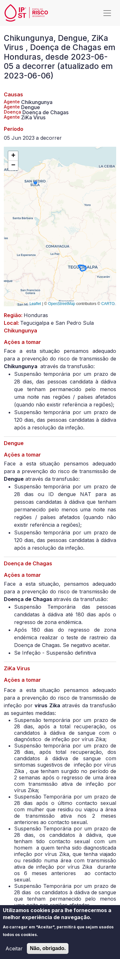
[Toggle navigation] (107, 13)
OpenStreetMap (61, 303)
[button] (13, 156)
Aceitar (14, 952)
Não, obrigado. (48, 952)
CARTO (108, 303)
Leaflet (35, 303)
